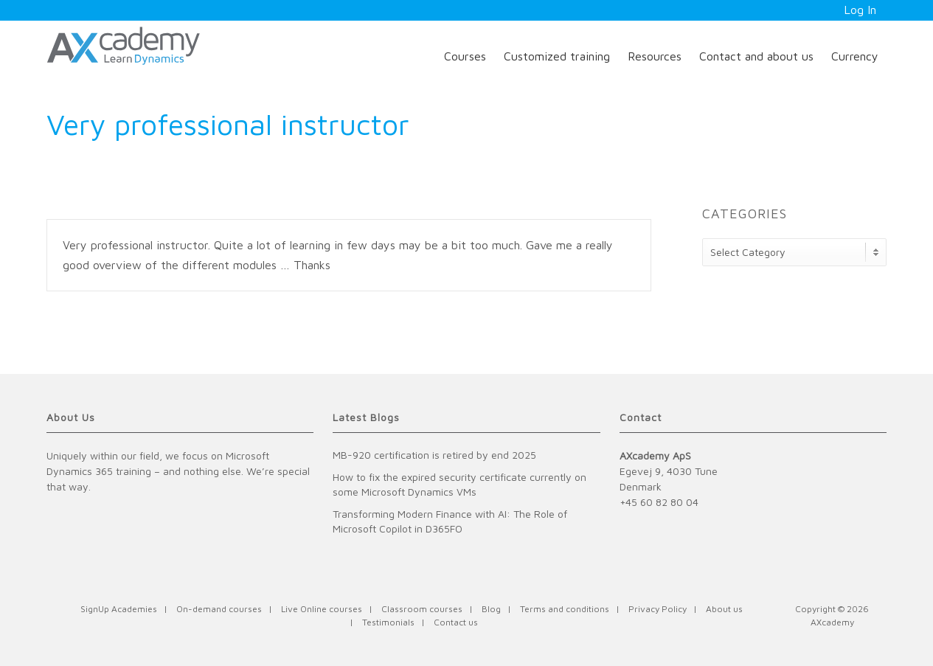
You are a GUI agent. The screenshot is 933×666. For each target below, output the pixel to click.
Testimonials (388, 622)
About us (724, 608)
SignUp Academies (118, 608)
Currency (854, 56)
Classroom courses (421, 608)
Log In (860, 9)
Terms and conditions (564, 608)
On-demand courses (219, 608)
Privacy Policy (657, 608)
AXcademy (832, 622)
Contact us (456, 622)
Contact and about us (756, 56)
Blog (491, 608)
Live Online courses (321, 608)
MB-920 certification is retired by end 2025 (434, 454)
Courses (465, 56)
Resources (654, 56)
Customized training (557, 56)
